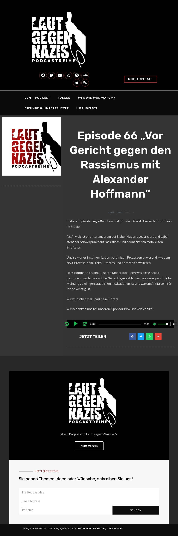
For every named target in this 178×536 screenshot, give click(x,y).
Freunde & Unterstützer (47, 108)
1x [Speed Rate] (174, 324)
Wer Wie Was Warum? (96, 97)
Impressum (115, 528)
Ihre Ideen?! (86, 108)
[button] (132, 336)
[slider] (163, 327)
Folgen (64, 97)
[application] (120, 324)
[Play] (76, 324)
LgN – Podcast (37, 97)
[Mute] (155, 324)
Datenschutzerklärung (92, 528)
